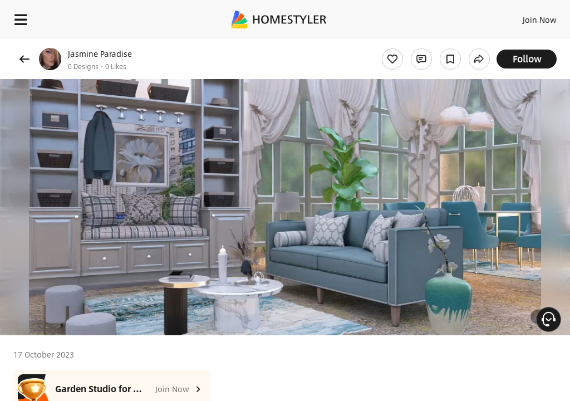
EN (524, 17)
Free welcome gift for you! (427, 44)
